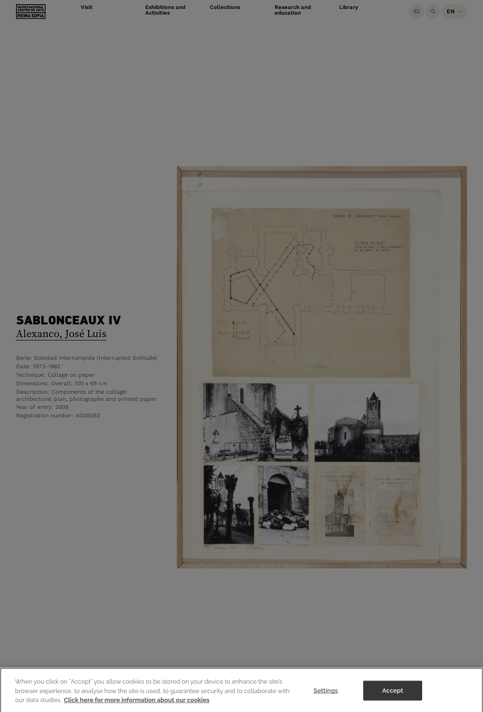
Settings (326, 695)
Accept (392, 695)
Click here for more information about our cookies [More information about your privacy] (137, 704)
